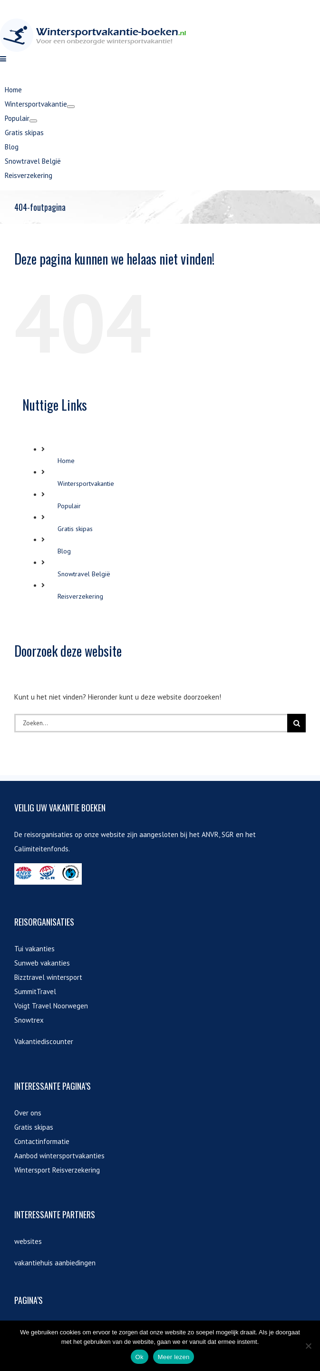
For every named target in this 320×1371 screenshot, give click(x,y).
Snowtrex (29, 1200)
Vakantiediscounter (43, 1222)
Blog (64, 732)
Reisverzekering (80, 777)
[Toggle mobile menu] (3, 239)
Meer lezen (174, 1357)
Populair (69, 686)
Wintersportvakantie (86, 664)
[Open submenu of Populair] (33, 301)
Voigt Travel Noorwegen (51, 1186)
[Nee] (308, 1346)
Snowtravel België (84, 754)
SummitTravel (35, 1172)
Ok (140, 1357)
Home (66, 641)
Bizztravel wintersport (48, 1158)
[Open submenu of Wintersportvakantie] (71, 287)
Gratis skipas (75, 709)
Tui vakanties (34, 1129)
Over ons (27, 1293)
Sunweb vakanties (42, 1143)
